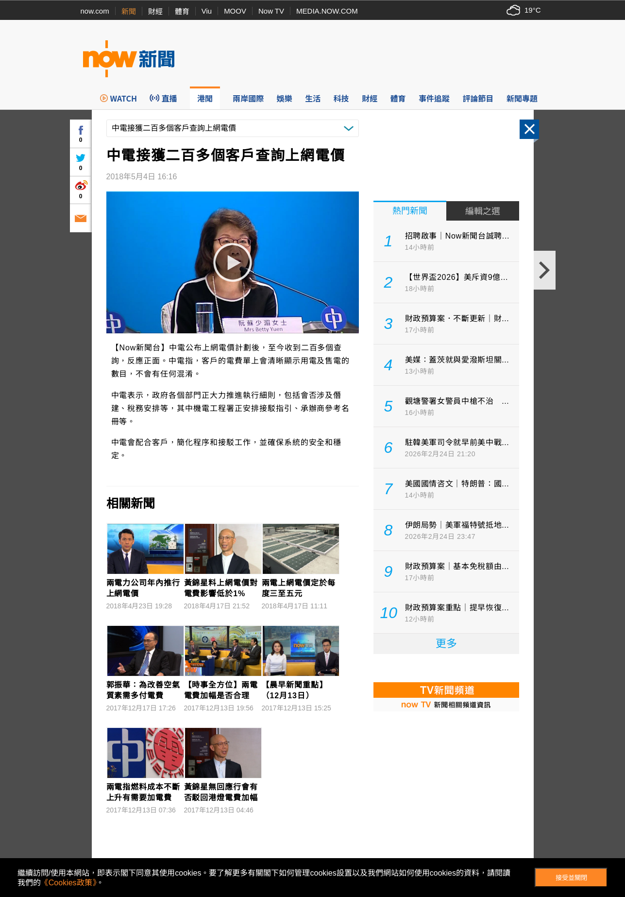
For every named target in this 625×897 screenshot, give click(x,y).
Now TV (271, 11)
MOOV (235, 11)
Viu (207, 11)
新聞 (128, 11)
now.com (95, 11)
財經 (155, 11)
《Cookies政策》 (68, 883)
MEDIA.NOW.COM (327, 11)
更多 (446, 644)
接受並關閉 (571, 877)
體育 (182, 11)
